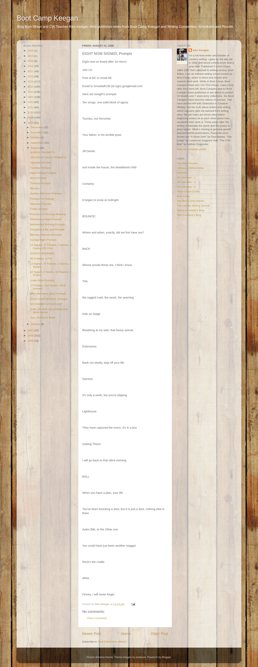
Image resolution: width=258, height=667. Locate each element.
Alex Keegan (201, 50)
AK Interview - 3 (186, 186)
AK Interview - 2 (186, 182)
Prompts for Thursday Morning (48, 214)
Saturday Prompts (40, 162)
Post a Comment (97, 618)
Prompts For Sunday (42, 198)
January (36, 324)
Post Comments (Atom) (112, 641)
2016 (31, 81)
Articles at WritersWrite (190, 168)
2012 (31, 102)
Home (126, 634)
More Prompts (38, 178)
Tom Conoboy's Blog (189, 215)
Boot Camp (183, 196)
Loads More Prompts (42, 280)
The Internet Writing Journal (193, 205)
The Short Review (187, 163)
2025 (31, 55)
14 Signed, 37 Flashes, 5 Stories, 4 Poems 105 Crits (50, 246)
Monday (34, 188)
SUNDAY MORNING (42, 253)
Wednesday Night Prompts (45, 219)
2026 (31, 50)
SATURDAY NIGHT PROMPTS (48, 157)
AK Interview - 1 (186, 177)
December (37, 127)
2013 (31, 97)
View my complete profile (191, 149)
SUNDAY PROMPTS (42, 152)
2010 (31, 112)
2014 (31, 91)
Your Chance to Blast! (43, 317)
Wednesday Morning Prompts (47, 224)
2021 (31, 71)
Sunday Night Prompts (43, 239)
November (37, 132)
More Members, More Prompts (48, 293)
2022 (31, 66)
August (35, 147)
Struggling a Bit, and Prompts (47, 229)
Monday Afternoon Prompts (46, 234)
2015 (31, 86)
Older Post (159, 634)
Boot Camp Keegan (47, 18)
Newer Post (91, 634)
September (37, 142)
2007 (31, 330)
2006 (31, 335)
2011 (31, 107)
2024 (31, 60)
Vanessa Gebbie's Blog (190, 210)
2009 (31, 117)
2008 (31, 122)
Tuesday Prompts (40, 167)
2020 (31, 76)
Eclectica (182, 172)
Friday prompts (39, 208)
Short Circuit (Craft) (188, 191)
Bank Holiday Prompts (43, 172)
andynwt (141, 657)
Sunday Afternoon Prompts (46, 193)
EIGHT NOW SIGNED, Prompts (48, 298)
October (36, 137)
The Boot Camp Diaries (190, 200)
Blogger (166, 657)
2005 (31, 340)
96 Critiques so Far (41, 258)
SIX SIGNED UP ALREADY (46, 304)
